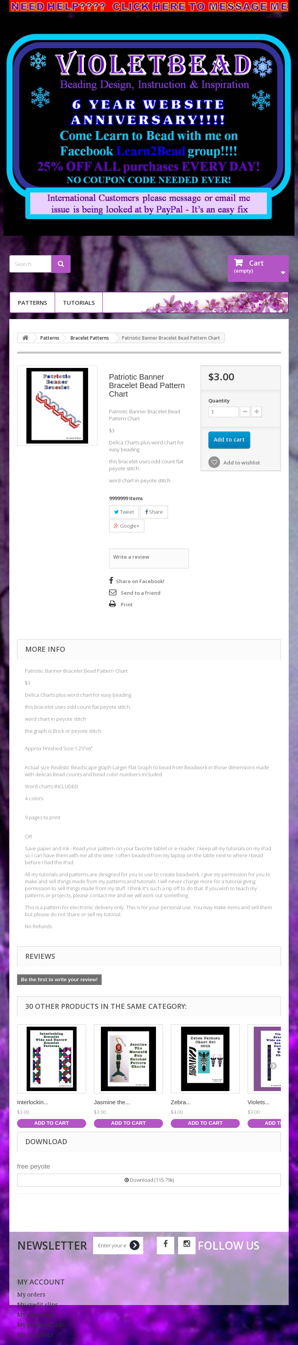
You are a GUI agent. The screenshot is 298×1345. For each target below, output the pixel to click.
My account (41, 1281)
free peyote (33, 1166)
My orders (31, 1294)
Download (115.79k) (149, 1179)
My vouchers (35, 1334)
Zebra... (181, 1102)
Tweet (124, 511)
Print (127, 604)
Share (154, 511)
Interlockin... (33, 1102)
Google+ (126, 525)
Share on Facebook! (140, 581)
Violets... (259, 1102)
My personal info (41, 1324)
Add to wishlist (241, 462)
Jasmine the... (112, 1102)
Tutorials (79, 302)
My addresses (36, 1314)
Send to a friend (141, 592)
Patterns (32, 302)
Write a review (131, 556)
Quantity (219, 400)
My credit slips (37, 1304)
